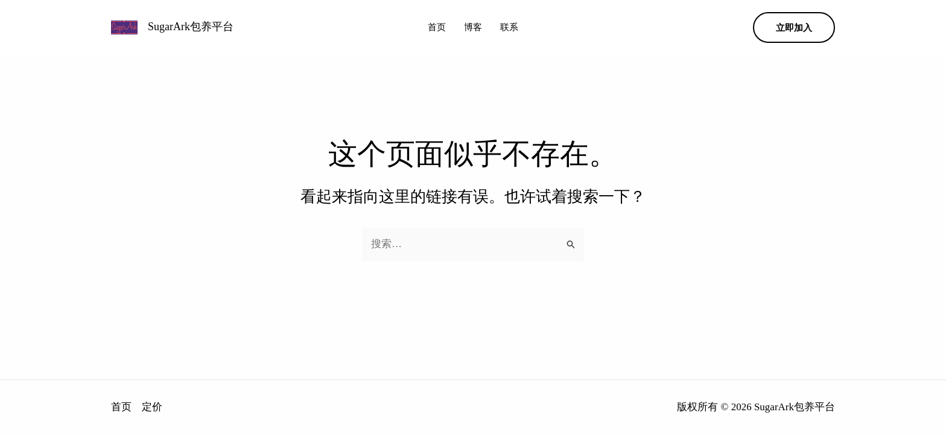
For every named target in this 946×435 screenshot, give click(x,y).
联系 (509, 27)
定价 (152, 407)
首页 (437, 27)
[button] (794, 27)
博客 (473, 27)
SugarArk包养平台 (190, 27)
